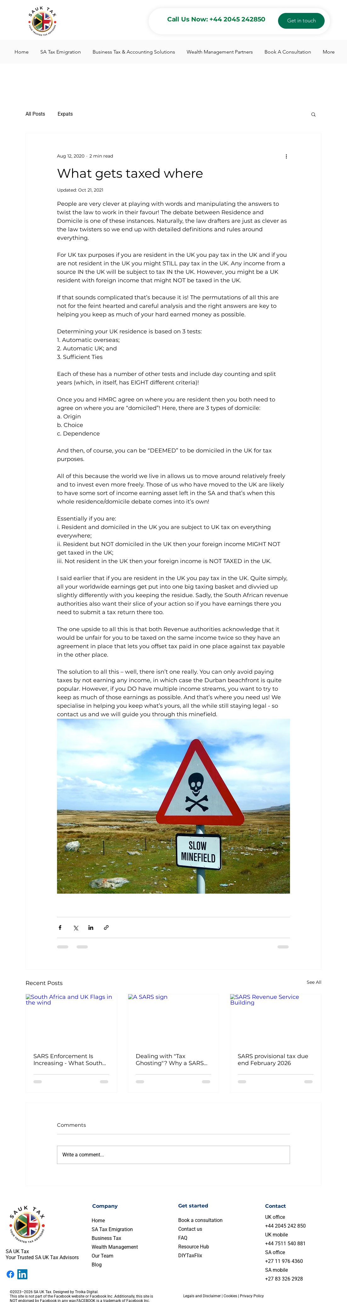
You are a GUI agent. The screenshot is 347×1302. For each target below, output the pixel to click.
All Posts (35, 114)
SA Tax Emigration (112, 1229)
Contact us (190, 1229)
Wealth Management (115, 1247)
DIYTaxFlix (190, 1256)
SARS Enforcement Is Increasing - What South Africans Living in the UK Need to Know (68, 1060)
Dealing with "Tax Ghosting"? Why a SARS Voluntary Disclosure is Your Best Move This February (170, 1060)
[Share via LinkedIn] (91, 927)
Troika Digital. (87, 1292)
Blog (97, 1265)
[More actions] (286, 156)
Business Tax (106, 1238)
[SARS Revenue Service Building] (275, 1019)
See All (314, 982)
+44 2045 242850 (237, 19)
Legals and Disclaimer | (203, 1296)
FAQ (182, 1238)
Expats (65, 114)
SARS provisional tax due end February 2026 (273, 1060)
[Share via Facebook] (60, 927)
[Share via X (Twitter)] (75, 927)
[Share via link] (106, 927)
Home (98, 1221)
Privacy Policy (252, 1296)
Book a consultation (200, 1220)
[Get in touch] (301, 21)
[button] (313, 114)
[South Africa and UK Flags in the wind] (71, 1019)
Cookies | (232, 1296)
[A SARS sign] (173, 1019)
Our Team (102, 1256)
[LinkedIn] (22, 1274)
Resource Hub (193, 1247)
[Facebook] (10, 1274)
